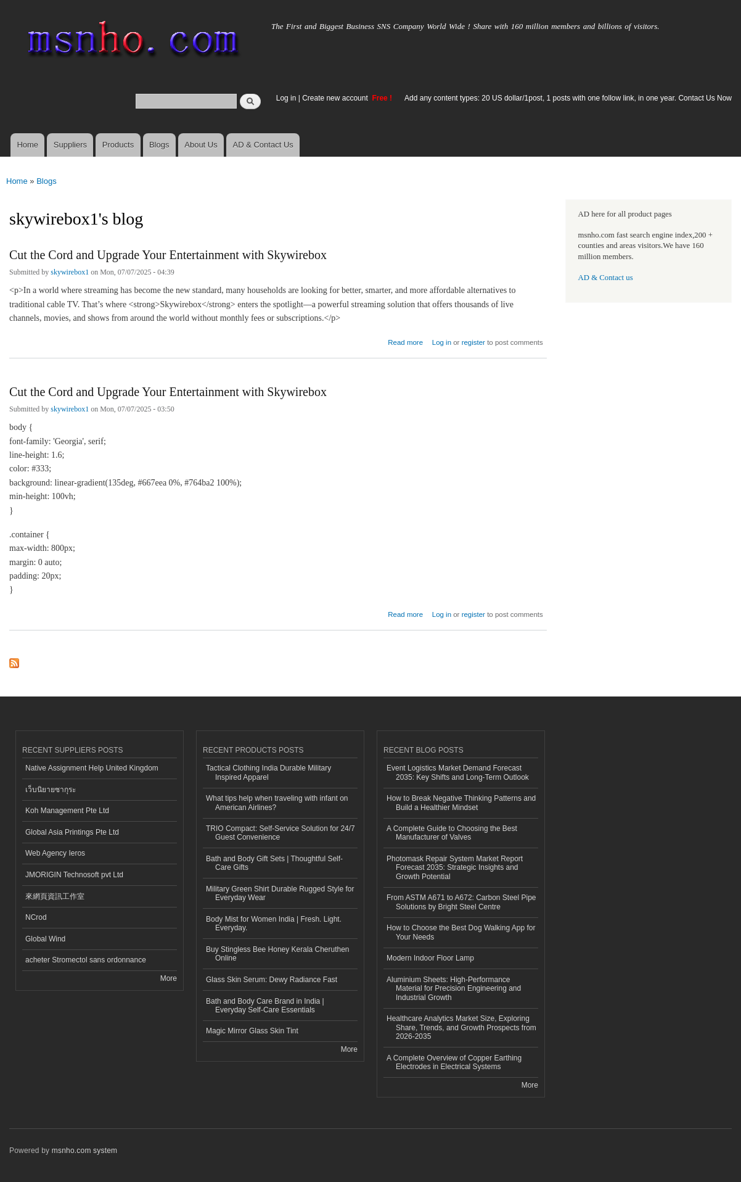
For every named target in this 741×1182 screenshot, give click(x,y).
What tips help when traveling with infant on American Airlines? (277, 802)
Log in (286, 98)
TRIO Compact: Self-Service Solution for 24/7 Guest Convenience (280, 832)
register (473, 342)
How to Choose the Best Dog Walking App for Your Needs (461, 932)
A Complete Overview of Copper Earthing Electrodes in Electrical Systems (454, 1062)
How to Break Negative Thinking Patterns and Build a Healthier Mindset (461, 802)
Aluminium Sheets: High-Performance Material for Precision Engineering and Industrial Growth (454, 988)
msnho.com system (84, 1150)
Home (27, 144)
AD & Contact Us (263, 144)
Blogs (159, 144)
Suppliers (70, 144)
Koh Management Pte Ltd (67, 810)
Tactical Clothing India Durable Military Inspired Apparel (268, 772)
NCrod (36, 917)
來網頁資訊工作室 (54, 896)
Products (118, 144)
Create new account (336, 98)
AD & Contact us (605, 277)
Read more (405, 341)
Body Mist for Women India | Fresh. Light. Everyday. (274, 923)
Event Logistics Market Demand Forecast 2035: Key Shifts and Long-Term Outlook (458, 772)
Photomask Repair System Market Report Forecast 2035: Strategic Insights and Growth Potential (455, 867)
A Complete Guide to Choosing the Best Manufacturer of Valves (452, 832)
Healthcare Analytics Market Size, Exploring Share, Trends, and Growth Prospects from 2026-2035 (461, 1027)
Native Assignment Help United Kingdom (91, 768)
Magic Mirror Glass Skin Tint (252, 1031)
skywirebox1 (70, 272)
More (168, 978)
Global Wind (45, 939)
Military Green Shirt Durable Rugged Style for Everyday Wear (280, 893)
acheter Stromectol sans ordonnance (85, 960)
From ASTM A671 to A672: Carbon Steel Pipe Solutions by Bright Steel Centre (461, 902)
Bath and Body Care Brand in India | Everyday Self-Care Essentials (265, 1005)
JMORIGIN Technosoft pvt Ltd (74, 874)
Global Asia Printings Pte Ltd (72, 832)
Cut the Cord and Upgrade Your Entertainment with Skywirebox (168, 255)
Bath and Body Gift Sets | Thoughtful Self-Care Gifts (274, 863)
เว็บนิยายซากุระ (50, 789)
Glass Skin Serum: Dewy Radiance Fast (271, 979)
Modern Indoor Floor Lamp (430, 958)
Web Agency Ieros (55, 853)
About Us (200, 144)
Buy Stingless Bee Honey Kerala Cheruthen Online (278, 953)
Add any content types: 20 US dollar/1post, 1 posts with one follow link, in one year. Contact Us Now (568, 98)
